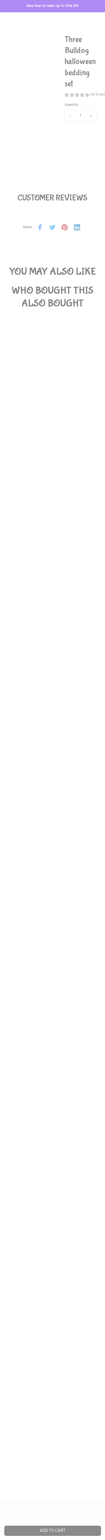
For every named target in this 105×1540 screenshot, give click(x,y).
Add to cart (53, 1530)
